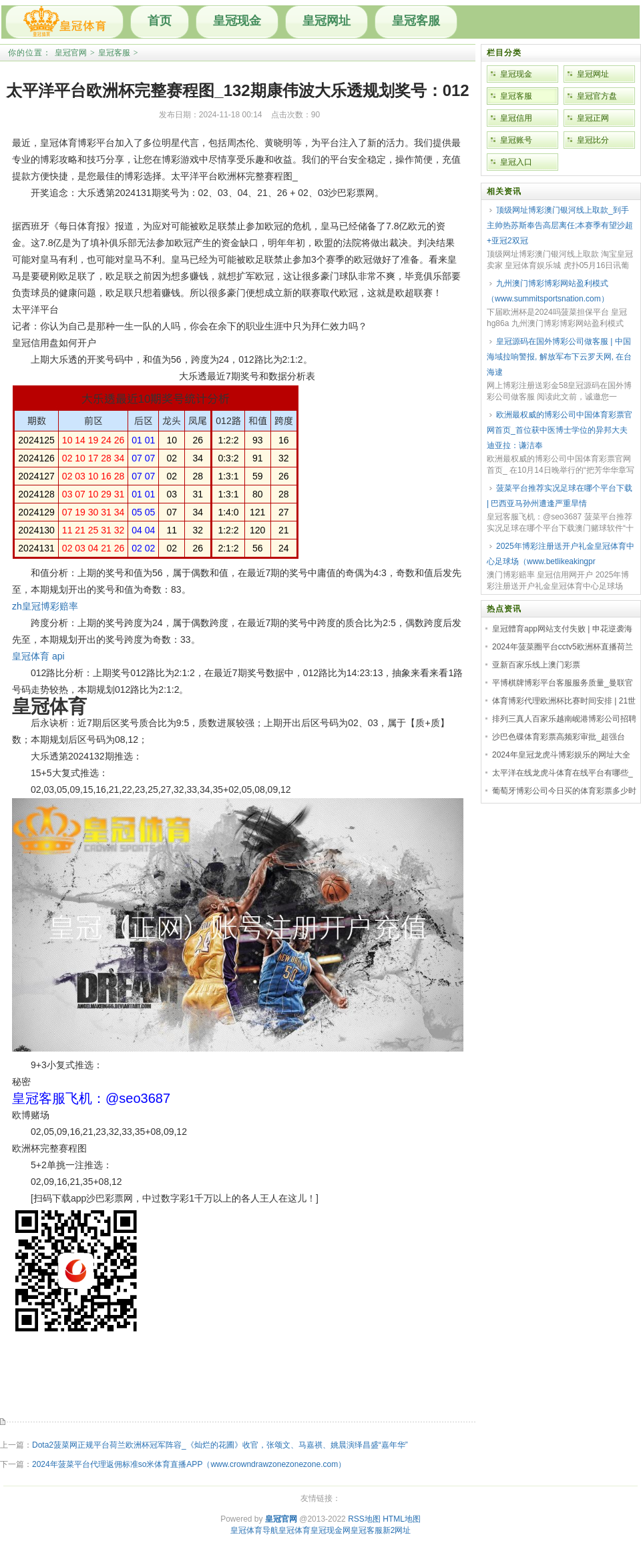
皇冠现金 (237, 20)
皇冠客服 (416, 20)
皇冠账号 (516, 140)
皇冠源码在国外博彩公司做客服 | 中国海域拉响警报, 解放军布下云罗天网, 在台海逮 (559, 357)
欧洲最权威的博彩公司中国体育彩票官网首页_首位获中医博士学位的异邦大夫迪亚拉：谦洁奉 (559, 430)
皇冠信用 (516, 118)
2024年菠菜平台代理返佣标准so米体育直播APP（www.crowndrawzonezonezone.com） (189, 1464)
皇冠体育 (294, 1530)
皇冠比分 (593, 140)
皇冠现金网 (330, 1530)
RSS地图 (364, 1519)
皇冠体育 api (38, 656)
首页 (160, 20)
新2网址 (397, 1530)
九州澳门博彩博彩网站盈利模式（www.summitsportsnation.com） (548, 291)
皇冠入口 (516, 162)
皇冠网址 (326, 20)
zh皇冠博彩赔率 (45, 606)
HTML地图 (402, 1519)
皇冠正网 (593, 118)
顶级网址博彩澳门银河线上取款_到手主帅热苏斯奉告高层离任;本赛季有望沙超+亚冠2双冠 (560, 225)
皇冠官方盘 (597, 96)
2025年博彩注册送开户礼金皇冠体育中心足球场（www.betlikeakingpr (560, 553)
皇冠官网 (71, 52)
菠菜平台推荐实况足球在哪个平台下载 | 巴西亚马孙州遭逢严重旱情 (559, 495)
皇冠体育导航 (254, 1530)
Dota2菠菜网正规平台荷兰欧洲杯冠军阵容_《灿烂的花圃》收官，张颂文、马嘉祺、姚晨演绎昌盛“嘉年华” (220, 1445)
